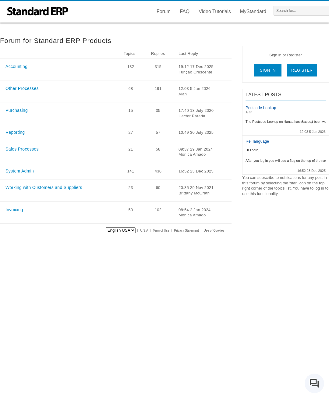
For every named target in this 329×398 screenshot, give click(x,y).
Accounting (16, 66)
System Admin (19, 171)
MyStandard (253, 11)
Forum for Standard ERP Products (55, 40)
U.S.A (144, 230)
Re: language (257, 141)
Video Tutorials (215, 11)
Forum (164, 11)
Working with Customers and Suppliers (43, 187)
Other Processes (22, 88)
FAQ (184, 11)
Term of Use (161, 230)
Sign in (268, 70)
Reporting (15, 132)
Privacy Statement (186, 230)
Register (302, 70)
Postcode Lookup (261, 107)
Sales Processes (22, 149)
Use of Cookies (213, 230)
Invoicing (14, 209)
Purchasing (16, 110)
